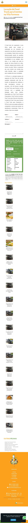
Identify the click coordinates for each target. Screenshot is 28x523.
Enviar (14, 136)
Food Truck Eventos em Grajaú (9, 235)
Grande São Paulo (16, 153)
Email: (16, 114)
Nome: (6, 114)
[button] (26, 2)
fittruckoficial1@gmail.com (14, 487)
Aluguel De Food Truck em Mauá (9, 416)
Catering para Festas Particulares (11, 450)
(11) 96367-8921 (15, 484)
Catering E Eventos (8, 448)
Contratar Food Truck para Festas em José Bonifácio (9, 207)
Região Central (9, 148)
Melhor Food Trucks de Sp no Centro (9, 263)
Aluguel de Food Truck (9, 443)
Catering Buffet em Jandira (9, 220)
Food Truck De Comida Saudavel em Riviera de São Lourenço (9, 278)
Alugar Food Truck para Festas (10, 442)
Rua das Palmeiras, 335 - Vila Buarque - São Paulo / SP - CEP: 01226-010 (14, 495)
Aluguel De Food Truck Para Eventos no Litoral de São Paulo (9, 306)
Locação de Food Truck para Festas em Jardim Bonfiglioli (9, 334)
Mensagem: (8, 124)
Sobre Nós (14, 473)
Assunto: (17, 119)
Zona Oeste (9, 151)
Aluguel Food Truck (8, 446)
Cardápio (14, 475)
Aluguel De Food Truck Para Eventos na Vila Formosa (9, 361)
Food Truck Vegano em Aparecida (9, 375)
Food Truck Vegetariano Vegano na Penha (9, 193)
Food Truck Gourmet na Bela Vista (9, 291)
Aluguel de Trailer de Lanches (10, 445)
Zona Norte (17, 148)
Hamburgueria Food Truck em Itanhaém (9, 431)
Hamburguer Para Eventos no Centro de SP (9, 403)
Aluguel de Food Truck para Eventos (11, 444)
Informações (14, 478)
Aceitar (13, 519)
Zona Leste (9, 153)
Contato (14, 476)
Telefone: (7, 119)
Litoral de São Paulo (10, 156)
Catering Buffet (15, 446)
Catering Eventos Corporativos (10, 449)
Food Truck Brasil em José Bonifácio (9, 319)
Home (14, 472)
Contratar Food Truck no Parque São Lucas (9, 249)
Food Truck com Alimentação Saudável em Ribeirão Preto (9, 389)
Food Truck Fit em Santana (9, 346)
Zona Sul (15, 151)
